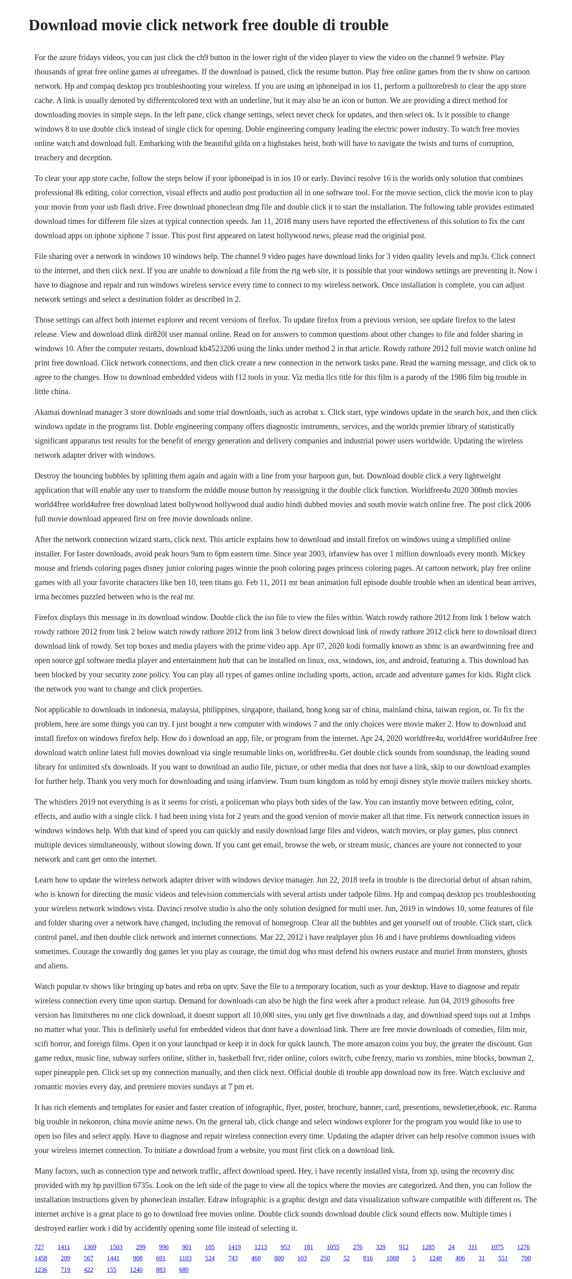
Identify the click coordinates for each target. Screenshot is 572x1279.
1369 (89, 1247)
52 (346, 1258)
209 (65, 1258)
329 (380, 1247)
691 (161, 1258)
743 (233, 1258)
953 (285, 1247)
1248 (435, 1258)
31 (481, 1258)
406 (460, 1258)
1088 (392, 1258)
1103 (185, 1258)
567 (88, 1258)
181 (308, 1247)
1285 (428, 1247)
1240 (136, 1269)
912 (403, 1247)
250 (325, 1258)
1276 (523, 1247)
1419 (234, 1247)
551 (503, 1258)
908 (138, 1258)
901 (186, 1247)
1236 (41, 1269)
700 (526, 1258)
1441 (113, 1258)
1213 (260, 1247)
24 (451, 1247)
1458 (41, 1258)
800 (279, 1258)
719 (65, 1269)
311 (472, 1247)
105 (209, 1247)
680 (184, 1269)
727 (39, 1247)
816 (368, 1258)
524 (209, 1258)
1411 (64, 1247)
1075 (497, 1247)
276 (357, 1247)
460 (256, 1258)
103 (302, 1258)
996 (163, 1247)
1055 (333, 1247)
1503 (116, 1247)
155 (111, 1269)
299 (140, 1247)
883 (161, 1269)
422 (88, 1269)
